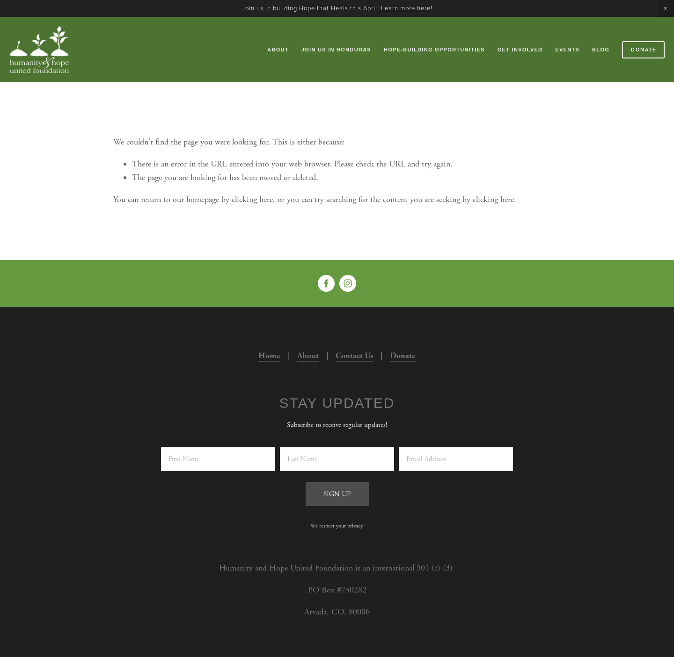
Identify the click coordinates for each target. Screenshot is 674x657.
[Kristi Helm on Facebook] (326, 283)
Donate (643, 49)
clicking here (252, 199)
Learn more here (406, 8)
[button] (665, 8)
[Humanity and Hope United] (347, 283)
